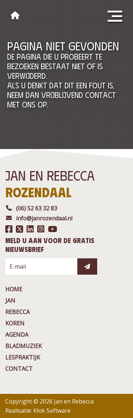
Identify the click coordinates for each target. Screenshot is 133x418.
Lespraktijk (22, 357)
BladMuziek (23, 346)
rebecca (17, 312)
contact (19, 369)
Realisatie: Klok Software (38, 410)
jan (10, 300)
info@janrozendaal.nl (38, 218)
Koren (14, 323)
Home (13, 289)
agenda (16, 335)
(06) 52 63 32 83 (31, 208)
